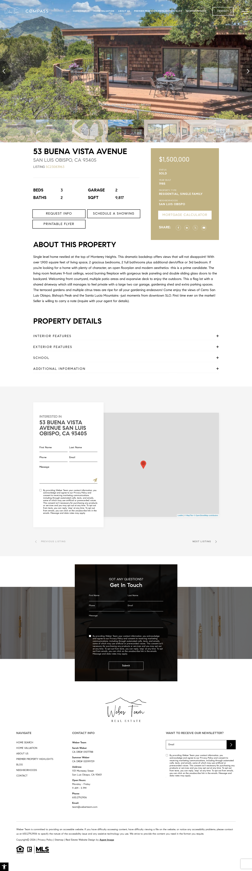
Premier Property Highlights (153, 11)
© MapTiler (189, 515)
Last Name (133, 607)
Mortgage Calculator (199, 215)
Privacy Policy (65, 493)
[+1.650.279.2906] (29, 834)
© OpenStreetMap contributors (206, 515)
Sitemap (59, 840)
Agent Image (107, 840)
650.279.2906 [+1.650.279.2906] (79, 797)
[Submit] (80, 480)
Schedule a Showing (113, 228)
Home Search (81, 11)
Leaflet (180, 515)
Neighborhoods (196, 11)
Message (93, 627)
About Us (124, 11)
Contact (223, 11)
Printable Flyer (58, 238)
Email (130, 617)
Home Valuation (104, 11)
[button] (4, 867)
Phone (92, 617)
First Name (94, 607)
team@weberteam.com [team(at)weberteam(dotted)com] (84, 807)
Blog (179, 11)
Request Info (59, 228)
